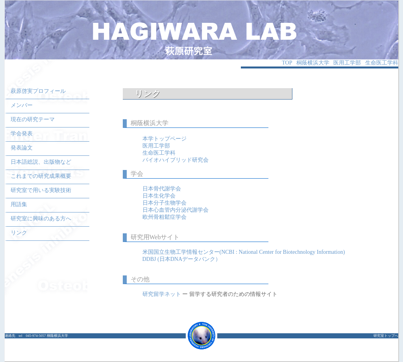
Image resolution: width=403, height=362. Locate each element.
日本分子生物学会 (164, 203)
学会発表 (22, 134)
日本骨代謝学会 (161, 189)
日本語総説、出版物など (41, 162)
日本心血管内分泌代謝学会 (175, 210)
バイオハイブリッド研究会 (175, 160)
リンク (19, 233)
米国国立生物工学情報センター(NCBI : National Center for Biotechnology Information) (243, 252)
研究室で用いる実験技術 (41, 190)
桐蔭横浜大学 (312, 63)
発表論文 (22, 148)
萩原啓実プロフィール (38, 91)
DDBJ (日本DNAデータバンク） (181, 259)
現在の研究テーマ (33, 119)
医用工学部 (347, 63)
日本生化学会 (159, 196)
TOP (287, 63)
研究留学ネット (162, 294)
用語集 (19, 204)
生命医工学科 (381, 63)
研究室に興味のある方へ (41, 219)
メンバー (22, 105)
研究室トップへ (385, 336)
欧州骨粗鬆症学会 (164, 217)
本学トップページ (164, 139)
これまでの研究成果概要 (41, 176)
